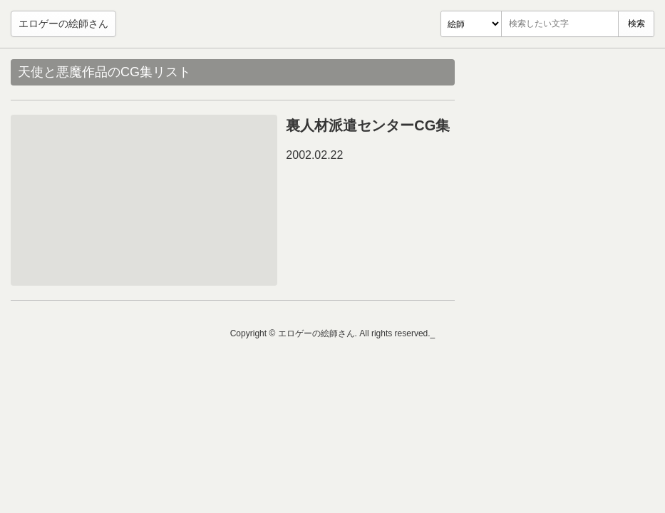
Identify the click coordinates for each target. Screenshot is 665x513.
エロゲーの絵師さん (63, 23)
